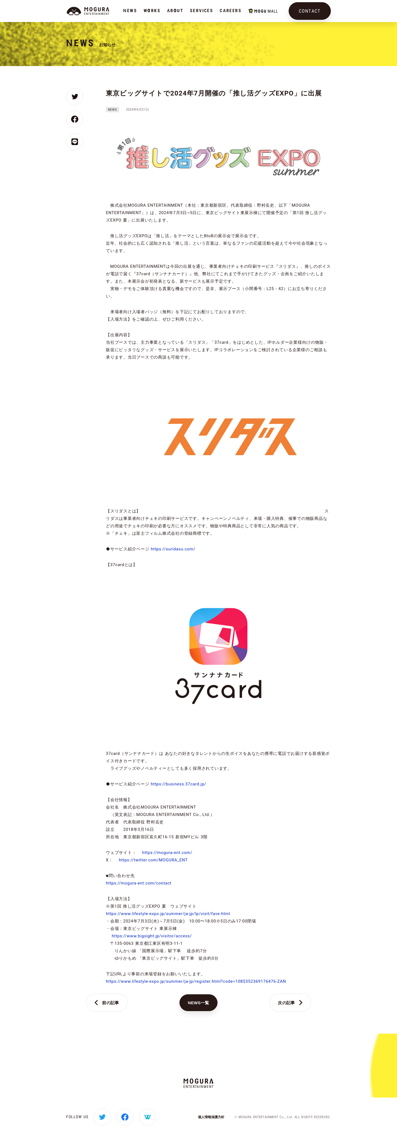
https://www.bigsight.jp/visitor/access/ (152, 935)
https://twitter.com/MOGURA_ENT (153, 860)
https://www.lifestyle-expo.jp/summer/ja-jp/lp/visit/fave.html (168, 913)
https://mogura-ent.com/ (167, 852)
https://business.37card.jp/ (178, 784)
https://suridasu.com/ (173, 549)
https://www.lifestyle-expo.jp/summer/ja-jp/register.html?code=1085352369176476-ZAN (196, 981)
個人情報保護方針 (211, 1117)
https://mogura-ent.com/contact (138, 883)
